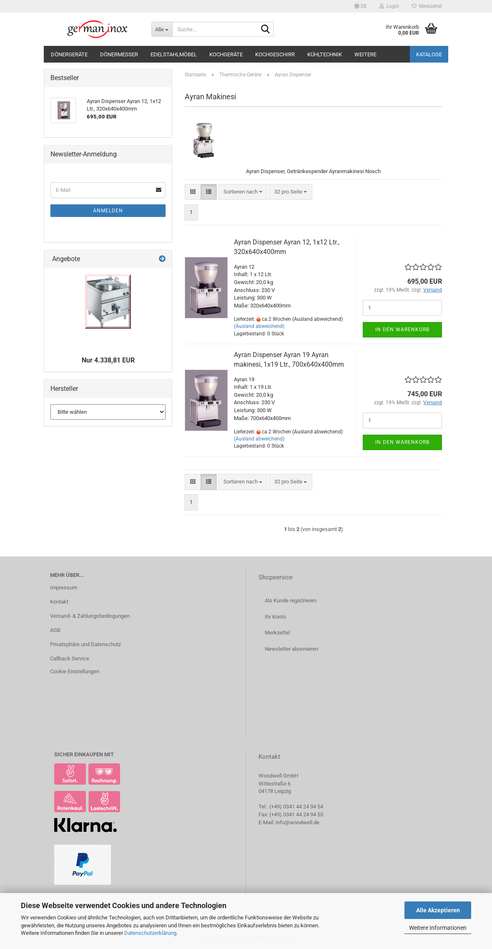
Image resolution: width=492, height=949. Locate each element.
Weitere (365, 54)
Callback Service (69, 658)
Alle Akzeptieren (438, 910)
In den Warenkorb (402, 329)
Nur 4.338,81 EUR (108, 360)
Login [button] (389, 6)
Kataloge (429, 54)
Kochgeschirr (275, 54)
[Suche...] (161, 29)
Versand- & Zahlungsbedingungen (90, 616)
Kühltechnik (324, 54)
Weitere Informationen (438, 927)
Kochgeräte (226, 54)
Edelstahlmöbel (174, 54)
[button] (360, 6)
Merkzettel (427, 6)
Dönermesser (119, 54)
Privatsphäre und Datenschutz (85, 644)
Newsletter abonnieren (291, 649)
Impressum (63, 587)
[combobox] (243, 192)
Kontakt (59, 602)
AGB (55, 630)
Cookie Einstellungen (74, 671)
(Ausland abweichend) (259, 326)
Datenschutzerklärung (150, 933)
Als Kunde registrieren (290, 600)
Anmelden (108, 211)
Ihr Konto (275, 617)
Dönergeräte (69, 54)
